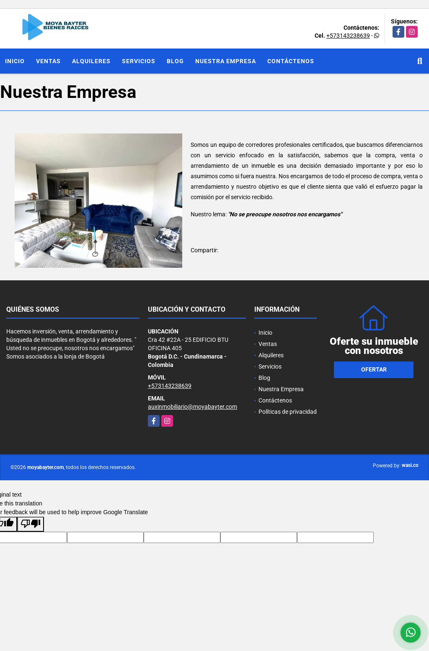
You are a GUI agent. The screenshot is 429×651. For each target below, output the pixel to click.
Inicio (15, 61)
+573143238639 (348, 35)
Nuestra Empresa (225, 61)
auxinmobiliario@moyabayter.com (192, 406)
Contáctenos (290, 61)
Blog (175, 61)
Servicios (138, 61)
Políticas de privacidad (287, 411)
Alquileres (91, 61)
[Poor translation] (30, 524)
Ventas (48, 61)
